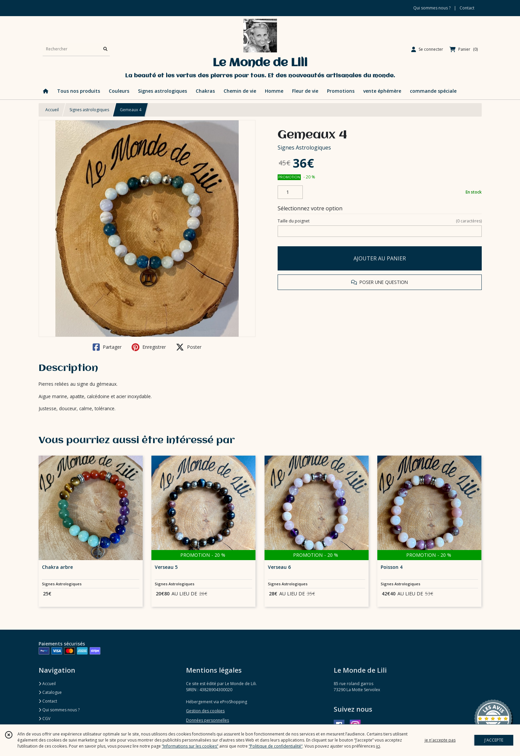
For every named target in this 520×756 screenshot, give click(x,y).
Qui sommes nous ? (59, 710)
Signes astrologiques (89, 110)
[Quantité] (290, 192)
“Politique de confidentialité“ (275, 746)
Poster (188, 347)
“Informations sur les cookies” (190, 746)
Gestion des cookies (205, 711)
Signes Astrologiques (304, 147)
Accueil (52, 110)
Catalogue (50, 692)
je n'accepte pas (440, 740)
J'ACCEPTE (493, 740)
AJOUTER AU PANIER (379, 258)
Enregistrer (149, 347)
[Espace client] (427, 49)
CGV (44, 718)
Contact (467, 8)
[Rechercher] (105, 49)
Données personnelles (207, 720)
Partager (107, 347)
